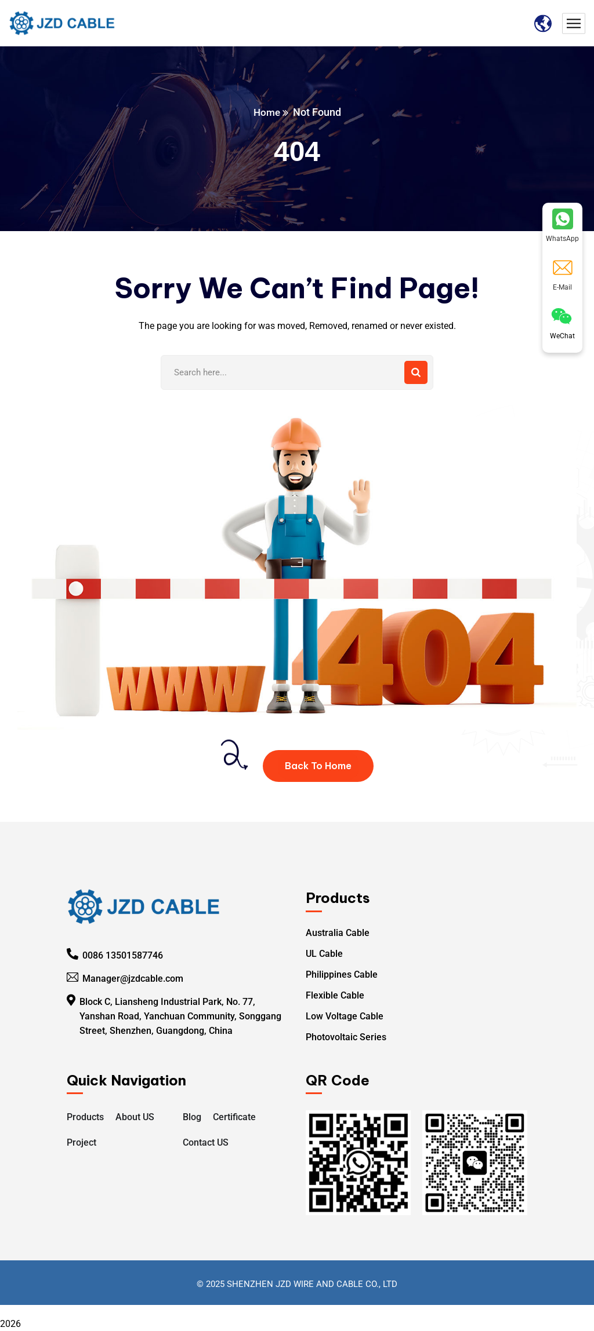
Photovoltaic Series (346, 1037)
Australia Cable (338, 932)
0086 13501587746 (122, 955)
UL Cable (324, 953)
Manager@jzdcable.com (132, 978)
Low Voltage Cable (344, 1016)
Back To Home (318, 765)
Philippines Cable (342, 974)
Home (266, 112)
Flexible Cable (335, 995)
